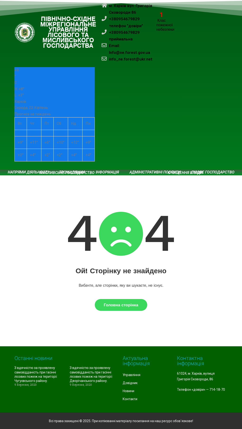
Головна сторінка (121, 305)
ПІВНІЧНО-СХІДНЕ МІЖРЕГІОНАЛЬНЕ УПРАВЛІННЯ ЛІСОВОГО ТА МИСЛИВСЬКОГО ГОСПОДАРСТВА (68, 32)
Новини (128, 391)
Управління (131, 375)
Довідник (130, 383)
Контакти (130, 399)
